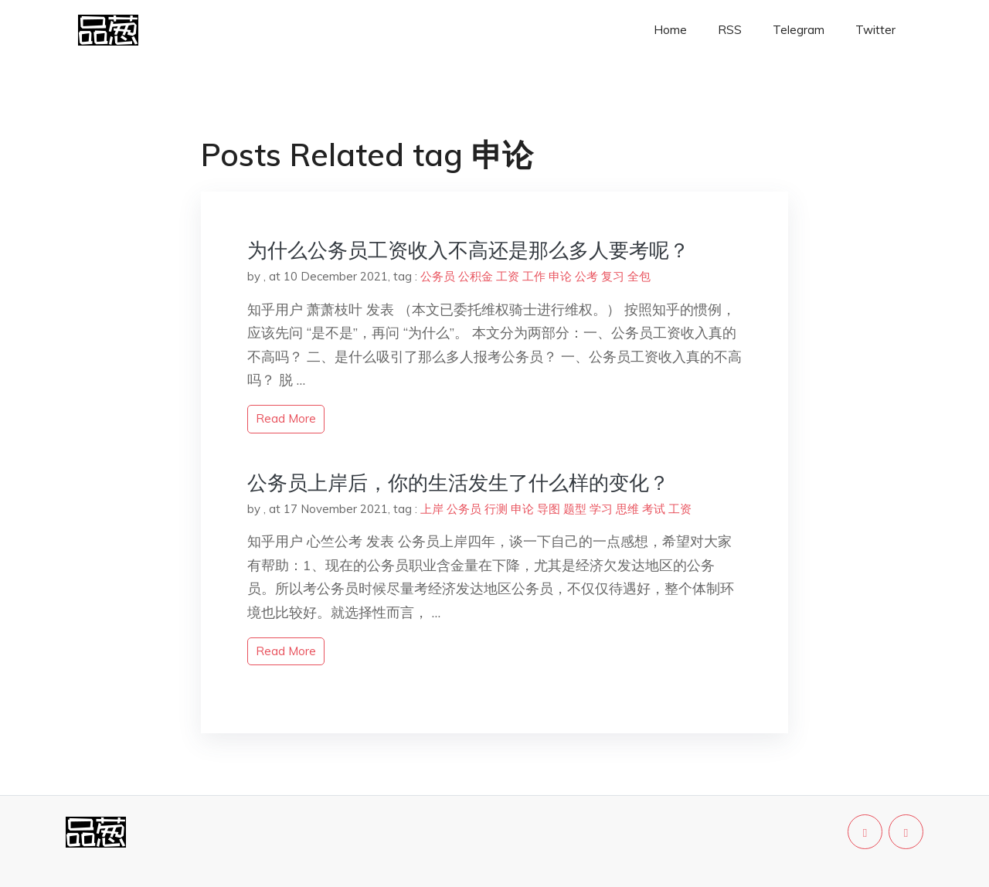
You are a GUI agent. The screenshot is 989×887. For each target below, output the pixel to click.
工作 (533, 276)
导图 (548, 508)
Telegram (798, 29)
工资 (507, 276)
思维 (627, 508)
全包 (639, 276)
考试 (653, 508)
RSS (730, 29)
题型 (574, 508)
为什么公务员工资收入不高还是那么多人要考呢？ (468, 250)
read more (286, 418)
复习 (612, 276)
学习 (601, 508)
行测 (496, 508)
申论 (560, 276)
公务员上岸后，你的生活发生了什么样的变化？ (458, 482)
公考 (586, 276)
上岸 (432, 508)
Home (670, 29)
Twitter (875, 29)
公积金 (475, 276)
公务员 (437, 276)
